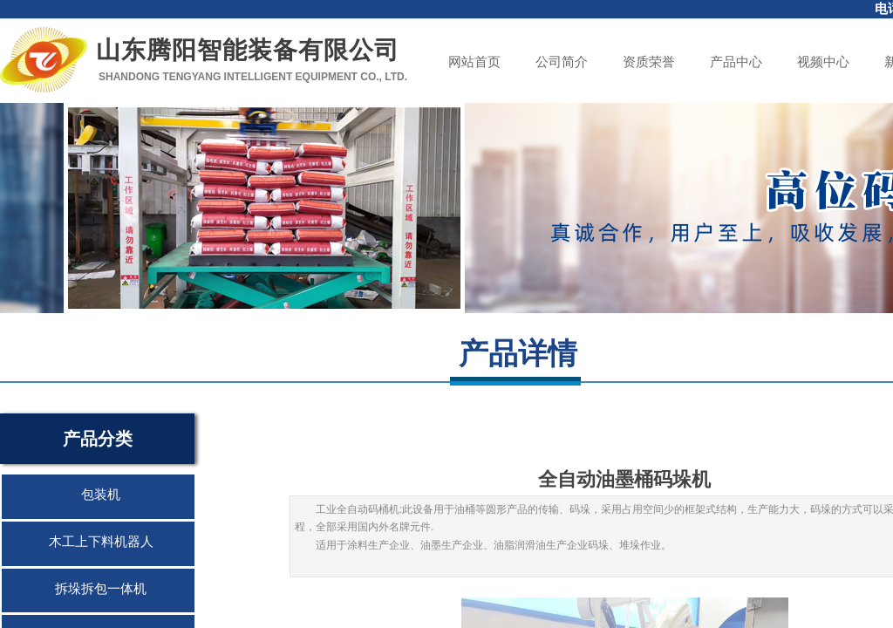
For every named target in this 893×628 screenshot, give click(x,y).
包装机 (100, 495)
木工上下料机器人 (101, 542)
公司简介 (561, 62)
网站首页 (474, 62)
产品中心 (736, 62)
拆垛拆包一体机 (101, 589)
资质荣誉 (649, 62)
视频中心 (823, 62)
